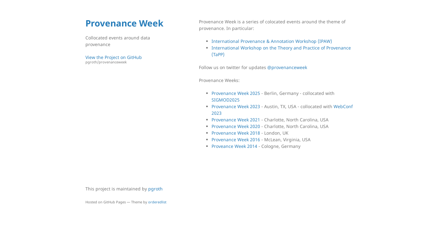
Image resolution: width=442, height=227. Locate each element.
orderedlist (157, 202)
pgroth (155, 189)
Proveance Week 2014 (234, 146)
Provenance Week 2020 (236, 126)
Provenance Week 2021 (236, 120)
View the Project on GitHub (128, 59)
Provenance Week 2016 (236, 140)
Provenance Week (124, 23)
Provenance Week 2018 (236, 133)
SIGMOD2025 (226, 100)
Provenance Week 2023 (236, 106)
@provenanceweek (287, 67)
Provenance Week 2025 (236, 93)
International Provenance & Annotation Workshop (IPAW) (272, 41)
